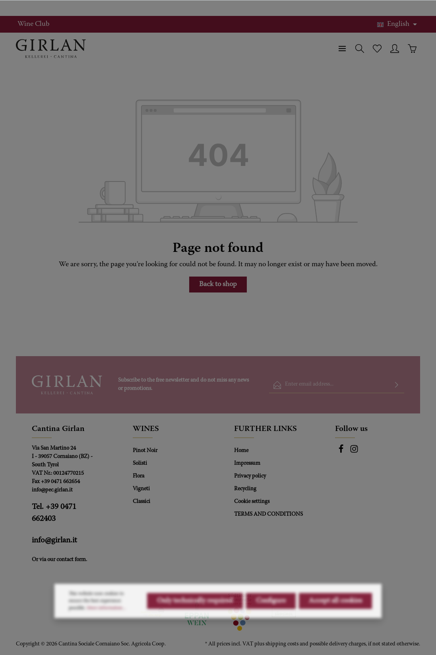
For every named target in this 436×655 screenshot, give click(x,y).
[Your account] (395, 49)
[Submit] (396, 385)
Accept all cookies (335, 624)
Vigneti (141, 489)
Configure (271, 624)
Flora (138, 476)
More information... (106, 631)
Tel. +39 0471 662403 (54, 513)
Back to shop (218, 284)
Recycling (245, 489)
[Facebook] (342, 452)
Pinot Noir (145, 451)
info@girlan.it (54, 540)
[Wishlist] (377, 49)
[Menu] (342, 49)
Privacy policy (250, 476)
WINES (146, 429)
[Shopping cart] (412, 49)
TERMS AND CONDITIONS (268, 514)
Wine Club (33, 24)
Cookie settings (251, 502)
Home (241, 451)
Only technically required (195, 624)
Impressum (247, 463)
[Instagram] (354, 452)
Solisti (140, 463)
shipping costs (281, 644)
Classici (141, 502)
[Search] (360, 49)
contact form (71, 560)
